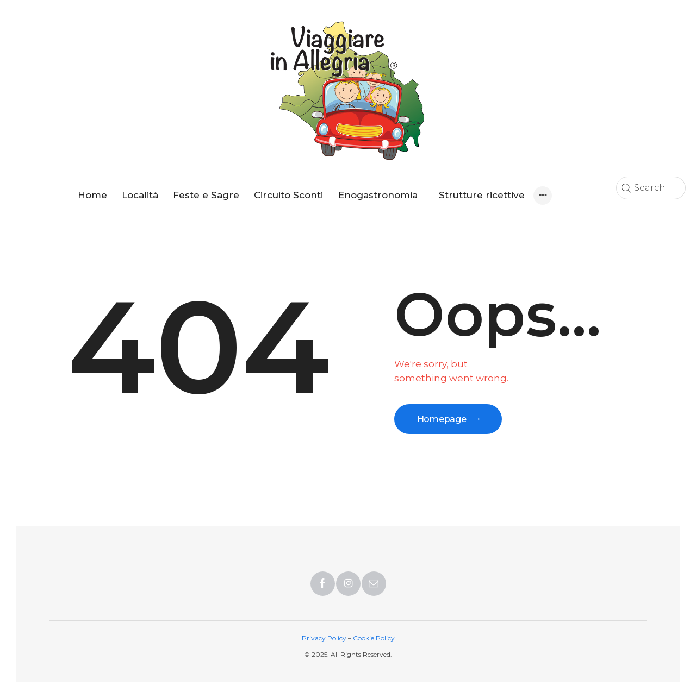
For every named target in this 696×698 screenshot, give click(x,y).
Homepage (442, 419)
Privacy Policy (324, 638)
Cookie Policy (374, 638)
